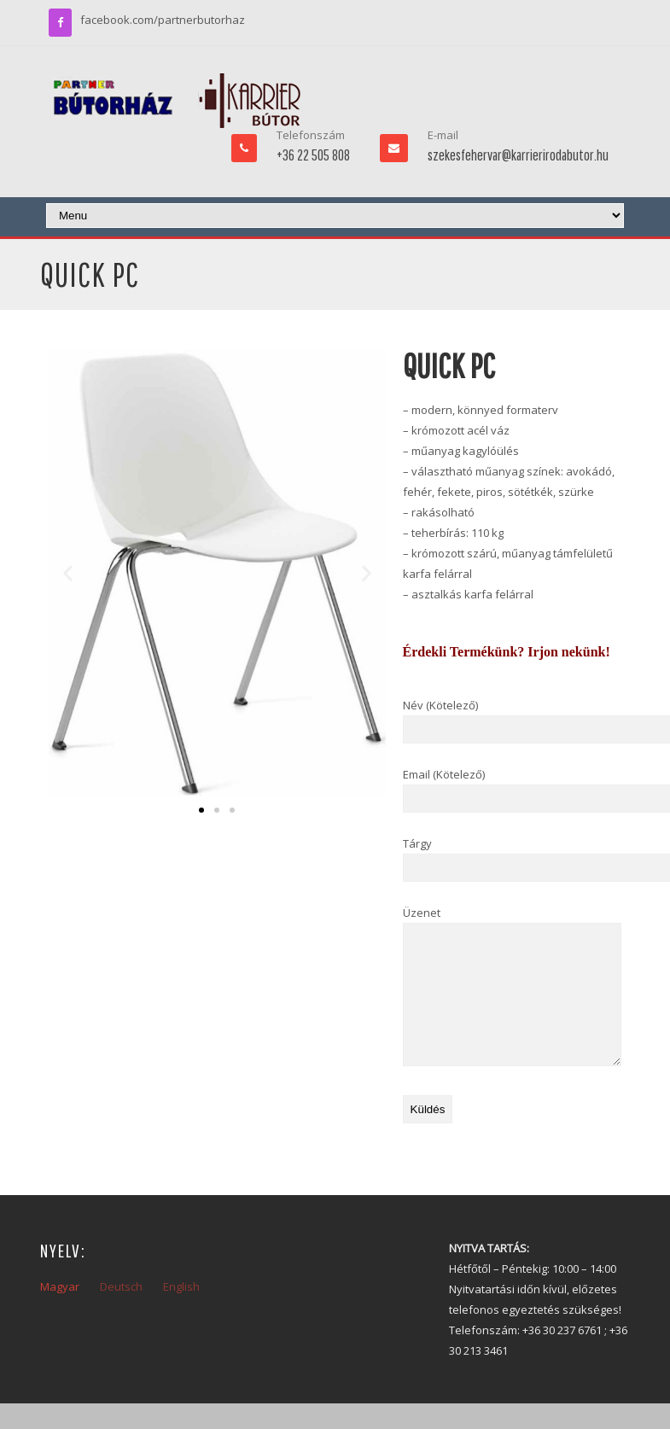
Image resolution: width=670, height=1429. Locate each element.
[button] (68, 573)
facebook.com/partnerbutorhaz (162, 19)
